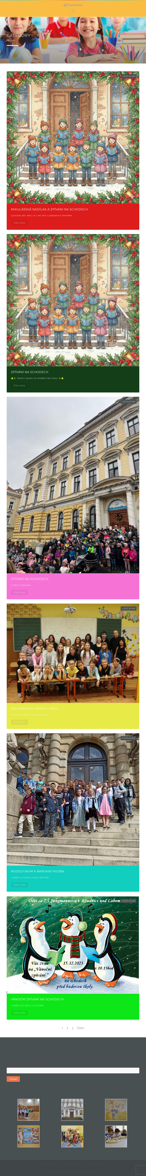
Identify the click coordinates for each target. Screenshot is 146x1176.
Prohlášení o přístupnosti (87, 1172)
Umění (131, 239)
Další (80, 1028)
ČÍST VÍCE (19, 223)
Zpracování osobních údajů (60, 1172)
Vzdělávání (128, 76)
